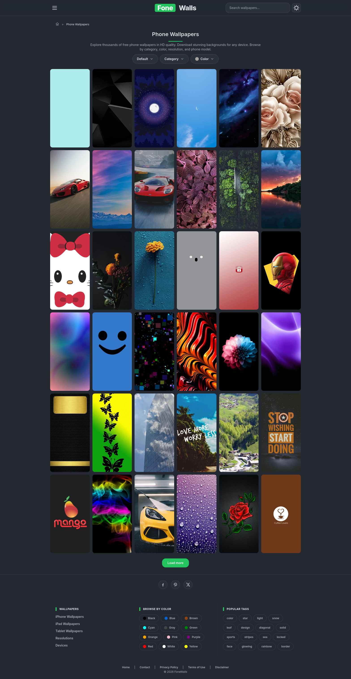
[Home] (57, 24)
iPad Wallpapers (68, 624)
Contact (145, 667)
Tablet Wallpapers (69, 631)
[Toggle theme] (296, 7)
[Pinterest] (175, 584)
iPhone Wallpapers (70, 616)
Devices (62, 645)
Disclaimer (222, 667)
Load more (175, 563)
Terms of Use (196, 667)
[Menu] (54, 7)
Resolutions (64, 638)
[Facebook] (162, 584)
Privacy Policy (169, 667)
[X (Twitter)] (188, 584)
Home (126, 667)
